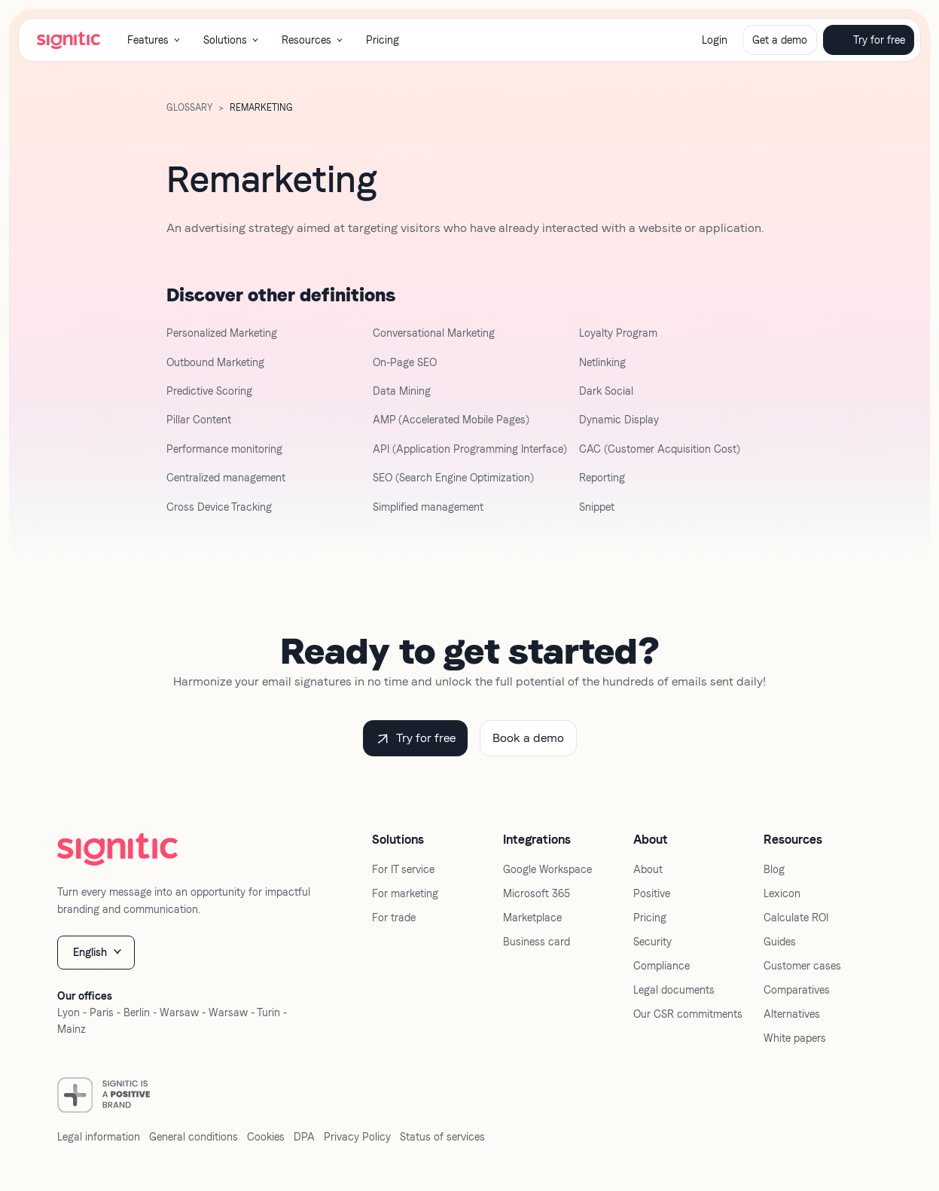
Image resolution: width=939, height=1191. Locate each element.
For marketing (405, 893)
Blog (774, 869)
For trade (394, 918)
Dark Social (606, 391)
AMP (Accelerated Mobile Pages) (451, 420)
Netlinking (602, 362)
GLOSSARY (189, 107)
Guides (780, 942)
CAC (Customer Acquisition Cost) (659, 449)
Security (652, 942)
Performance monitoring (224, 449)
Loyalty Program (618, 333)
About (648, 869)
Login (714, 40)
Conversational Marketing (434, 333)
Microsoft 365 (536, 893)
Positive (651, 893)
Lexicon (782, 893)
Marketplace (532, 918)
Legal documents (674, 990)
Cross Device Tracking (219, 507)
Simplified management (428, 507)
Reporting (602, 478)
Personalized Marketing (221, 333)
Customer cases (802, 966)
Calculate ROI (796, 918)
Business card (536, 942)
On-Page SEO (405, 362)
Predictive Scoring (209, 391)
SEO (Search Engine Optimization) (453, 478)
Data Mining (402, 391)
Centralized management (225, 478)
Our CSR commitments (687, 1014)
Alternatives (792, 1014)
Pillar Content (198, 420)
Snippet (596, 507)
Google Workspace (547, 869)
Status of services (442, 1137)
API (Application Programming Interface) (470, 449)
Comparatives (797, 990)
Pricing (382, 40)
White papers (795, 1038)
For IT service (403, 869)
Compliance (661, 966)
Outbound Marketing (215, 362)
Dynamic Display (619, 420)
